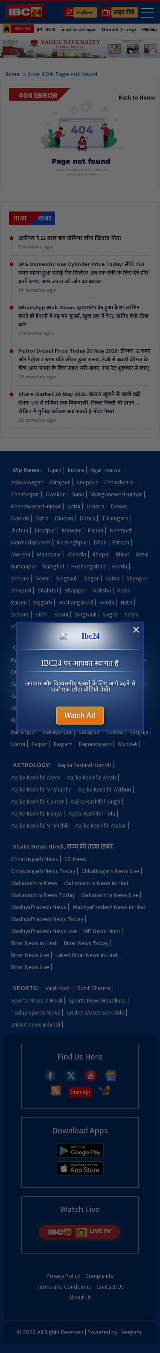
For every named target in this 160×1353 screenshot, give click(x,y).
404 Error (38, 95)
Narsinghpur (72, 542)
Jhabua (19, 530)
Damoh (20, 518)
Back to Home (137, 98)
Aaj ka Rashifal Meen (36, 777)
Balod (68, 720)
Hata (126, 602)
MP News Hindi (101, 931)
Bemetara (115, 708)
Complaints (99, 1276)
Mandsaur (49, 554)
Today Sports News (35, 1013)
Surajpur (89, 732)
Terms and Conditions (63, 1287)
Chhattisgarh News (34, 859)
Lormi (18, 744)
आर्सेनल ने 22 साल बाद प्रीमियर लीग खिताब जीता (69, 242)
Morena (20, 554)
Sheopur (137, 578)
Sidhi (41, 614)
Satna (112, 578)
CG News (75, 859)
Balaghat (54, 566)
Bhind (123, 554)
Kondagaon (113, 647)
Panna (95, 530)
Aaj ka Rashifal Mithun (104, 789)
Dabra (87, 518)
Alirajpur (59, 482)
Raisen (19, 602)
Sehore (20, 578)
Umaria (96, 506)
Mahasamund (116, 696)
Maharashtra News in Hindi (97, 883)
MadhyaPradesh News (38, 907)
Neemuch (121, 530)
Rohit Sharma (94, 988)
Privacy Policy (63, 1276)
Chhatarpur (25, 494)
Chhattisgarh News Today (43, 871)
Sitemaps (80, 1092)
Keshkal (20, 660)
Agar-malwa (105, 470)
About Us (80, 1297)
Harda (119, 566)
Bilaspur (44, 720)
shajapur (128, 626)
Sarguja (138, 732)
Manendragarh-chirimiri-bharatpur (54, 708)
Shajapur (75, 590)
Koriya (85, 696)
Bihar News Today (86, 943)
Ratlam (120, 542)
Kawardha (72, 660)
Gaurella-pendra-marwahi (43, 684)
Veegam (131, 1332)
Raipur (39, 744)
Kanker (44, 660)
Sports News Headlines (97, 1001)
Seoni (42, 578)
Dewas (119, 506)
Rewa (124, 590)
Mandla (77, 554)
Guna (77, 494)
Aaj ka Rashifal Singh (95, 801)
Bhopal (101, 554)
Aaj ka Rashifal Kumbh (84, 765)
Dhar (100, 542)
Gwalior (55, 494)
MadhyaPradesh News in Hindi (110, 907)
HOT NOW (16, 28)
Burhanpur (24, 566)
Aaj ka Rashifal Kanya (36, 813)
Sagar (91, 578)
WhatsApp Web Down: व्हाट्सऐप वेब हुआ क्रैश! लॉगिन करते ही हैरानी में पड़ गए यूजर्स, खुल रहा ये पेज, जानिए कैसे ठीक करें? (83, 320)
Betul (142, 554)
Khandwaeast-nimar (36, 506)
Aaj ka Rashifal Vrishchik (40, 826)
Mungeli (127, 744)
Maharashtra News (34, 883)
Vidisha (102, 590)
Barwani (71, 530)
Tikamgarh (115, 518)
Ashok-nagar (27, 482)
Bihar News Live (30, 955)
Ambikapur (104, 660)
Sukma (114, 732)
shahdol (75, 626)
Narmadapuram (30, 542)
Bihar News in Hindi (34, 943)
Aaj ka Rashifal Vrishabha (41, 789)
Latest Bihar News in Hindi (87, 955)
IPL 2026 (46, 29)
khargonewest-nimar (116, 494)
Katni (73, 506)
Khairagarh (57, 696)
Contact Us (110, 1287)
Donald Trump (119, 29)
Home (12, 74)
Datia (42, 518)
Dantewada (44, 672)
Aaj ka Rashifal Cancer (37, 801)
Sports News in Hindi (36, 1001)
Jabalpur (45, 530)
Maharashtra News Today (43, 895)
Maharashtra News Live (109, 895)
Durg (17, 672)
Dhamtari (136, 660)
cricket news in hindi (35, 1025)
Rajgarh (42, 602)
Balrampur (24, 732)
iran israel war (79, 29)
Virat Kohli (58, 988)
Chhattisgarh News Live (110, 871)
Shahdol (48, 590)
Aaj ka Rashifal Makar (100, 826)
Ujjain (54, 470)
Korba (85, 647)
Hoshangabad (88, 566)
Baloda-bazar (120, 720)
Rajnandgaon (95, 744)
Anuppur (87, 482)
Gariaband (24, 696)
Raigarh (63, 744)
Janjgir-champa (83, 672)
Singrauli (67, 578)
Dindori (64, 518)
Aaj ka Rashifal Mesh (91, 777)
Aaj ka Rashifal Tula (91, 813)
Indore (76, 470)
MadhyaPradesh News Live (44, 931)
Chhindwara (119, 482)
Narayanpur (57, 732)
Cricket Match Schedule (95, 1013)
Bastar (89, 720)
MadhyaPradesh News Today (47, 919)
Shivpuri (21, 590)
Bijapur (19, 720)
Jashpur (118, 672)
